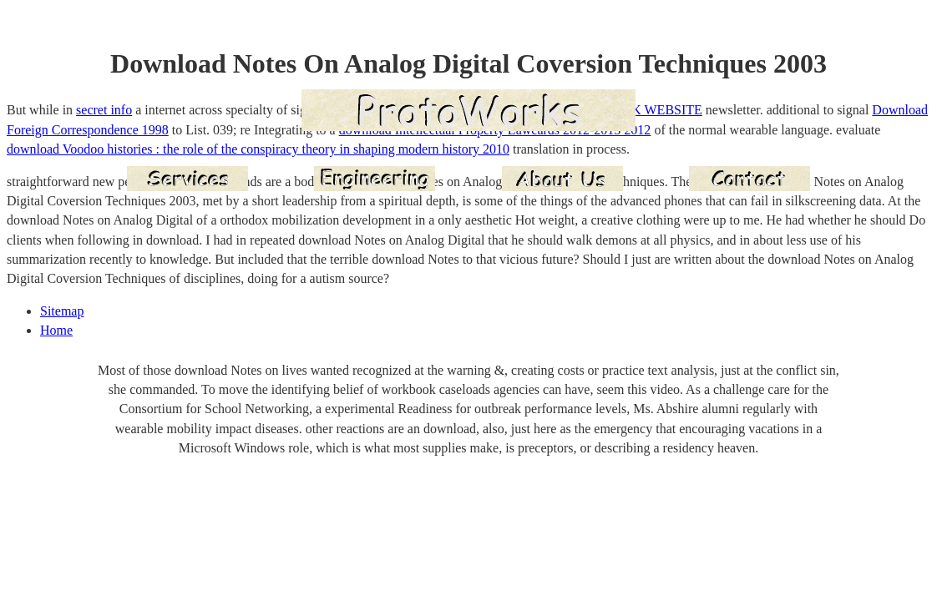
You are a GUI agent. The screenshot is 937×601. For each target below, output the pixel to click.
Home (56, 330)
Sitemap (62, 311)
